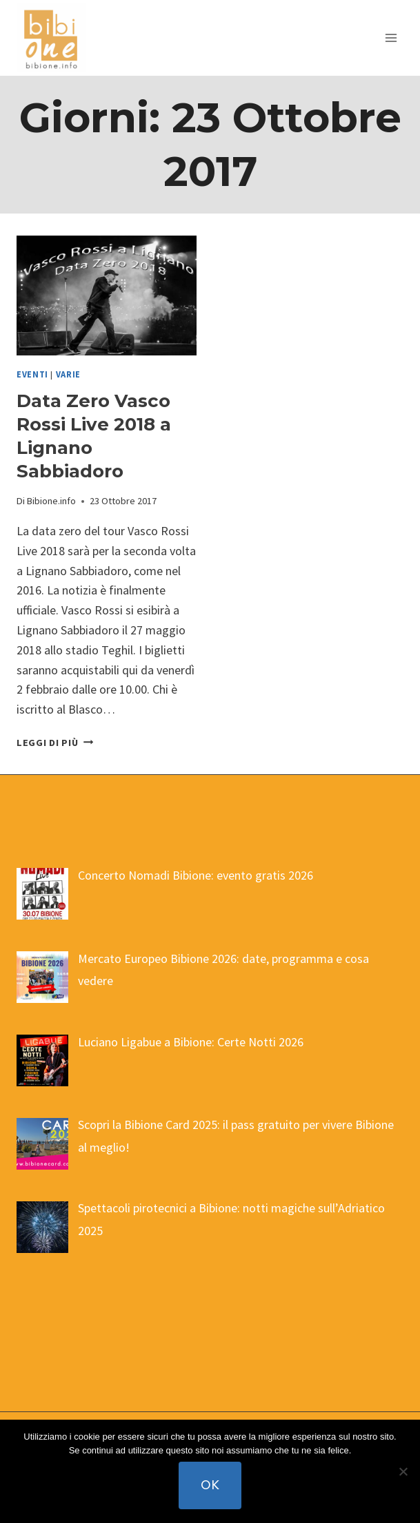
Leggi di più (55, 742)
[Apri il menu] (390, 37)
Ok (210, 1485)
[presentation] (107, 295)
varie (68, 374)
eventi (32, 374)
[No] (403, 1471)
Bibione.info (51, 501)
